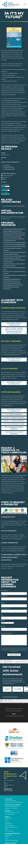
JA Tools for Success (9, 169)
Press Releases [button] (9, 825)
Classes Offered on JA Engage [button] (14, 802)
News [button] (6, 829)
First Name (4, 590)
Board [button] (7, 822)
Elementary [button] (8, 835)
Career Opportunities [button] (11, 827)
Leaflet (11, 702)
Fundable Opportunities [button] (12, 812)
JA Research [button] (8, 823)
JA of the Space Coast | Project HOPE (14, 206)
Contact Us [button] (8, 788)
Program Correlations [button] (11, 808)
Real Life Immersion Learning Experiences (14, 428)
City (2, 615)
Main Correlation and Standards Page (14, 324)
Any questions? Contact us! (10, 696)
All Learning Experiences (14, 414)
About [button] (7, 816)
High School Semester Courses (14, 424)
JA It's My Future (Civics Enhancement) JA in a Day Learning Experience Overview (14, 248)
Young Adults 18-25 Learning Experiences (14, 432)
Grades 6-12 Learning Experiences (14, 421)
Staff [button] (6, 820)
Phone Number (6, 608)
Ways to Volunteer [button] (10, 800)
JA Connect (6, 165)
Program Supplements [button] (12, 806)
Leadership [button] (8, 818)
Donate (7, 689)
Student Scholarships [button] (11, 840)
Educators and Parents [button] (13, 804)
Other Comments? (6, 633)
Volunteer (17, 689)
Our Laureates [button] (9, 831)
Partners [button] (8, 810)
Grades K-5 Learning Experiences (14, 417)
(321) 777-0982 (8, 790)
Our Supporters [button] (9, 814)
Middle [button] (7, 837)
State (2, 620)
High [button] (6, 838)
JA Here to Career (8, 167)
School (3, 626)
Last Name (4, 596)
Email (3, 602)
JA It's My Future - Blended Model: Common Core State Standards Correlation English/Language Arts (14, 331)
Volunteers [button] (8, 799)
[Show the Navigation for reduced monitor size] (25, 4)
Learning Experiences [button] (12, 833)
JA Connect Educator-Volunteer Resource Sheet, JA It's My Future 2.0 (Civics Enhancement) (13, 238)
